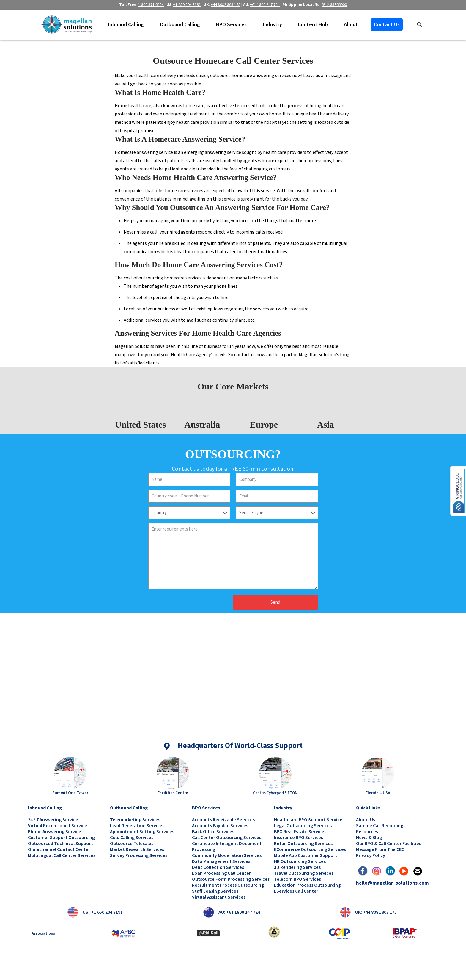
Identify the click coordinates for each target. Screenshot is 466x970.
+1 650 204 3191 (187, 5)
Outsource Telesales (131, 843)
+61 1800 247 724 (265, 5)
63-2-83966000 (334, 5)
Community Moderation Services (227, 855)
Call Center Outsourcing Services (226, 837)
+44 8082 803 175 (225, 5)
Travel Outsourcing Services (303, 873)
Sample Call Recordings (380, 825)
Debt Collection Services (218, 867)
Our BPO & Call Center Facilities (388, 843)
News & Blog (369, 837)
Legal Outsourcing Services (303, 825)
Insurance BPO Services (298, 837)
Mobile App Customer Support (305, 855)
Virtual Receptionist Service (57, 825)
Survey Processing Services (138, 855)
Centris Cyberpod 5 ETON (275, 793)
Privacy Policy (370, 855)
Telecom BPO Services (297, 879)
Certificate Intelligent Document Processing (227, 846)
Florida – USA (378, 793)
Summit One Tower (70, 793)
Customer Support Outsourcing (61, 837)
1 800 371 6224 (151, 5)
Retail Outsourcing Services (303, 843)
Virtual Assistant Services (218, 897)
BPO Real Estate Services (300, 831)
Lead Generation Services (137, 825)
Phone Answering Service (54, 831)
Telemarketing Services (135, 819)
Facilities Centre (173, 793)
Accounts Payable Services (220, 825)
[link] (70, 773)
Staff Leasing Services (215, 891)
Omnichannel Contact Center (59, 849)
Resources (367, 831)
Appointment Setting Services (142, 831)
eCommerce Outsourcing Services (310, 849)
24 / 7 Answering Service (53, 819)
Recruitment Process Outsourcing (228, 885)
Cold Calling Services (131, 837)
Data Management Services (221, 861)
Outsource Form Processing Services (231, 879)
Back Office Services (213, 831)
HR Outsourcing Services (300, 861)
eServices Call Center (296, 891)
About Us (365, 819)
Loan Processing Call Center (221, 873)
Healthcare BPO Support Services (309, 819)
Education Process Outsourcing (307, 885)
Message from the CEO (380, 849)
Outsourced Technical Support (60, 843)
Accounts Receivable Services (223, 819)
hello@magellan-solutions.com (392, 883)
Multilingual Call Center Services (61, 855)
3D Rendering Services (297, 867)
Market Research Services (137, 849)
